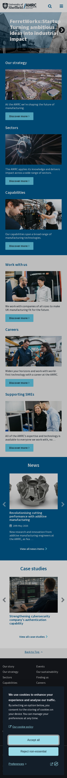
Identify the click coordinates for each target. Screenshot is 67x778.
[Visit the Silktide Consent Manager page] (54, 764)
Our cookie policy (22, 726)
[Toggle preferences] (18, 764)
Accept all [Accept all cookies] (33, 739)
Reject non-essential (33, 751)
